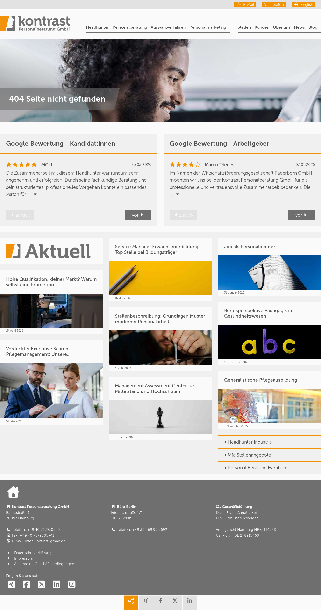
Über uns (281, 27)
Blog (312, 27)
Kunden (262, 27)
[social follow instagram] (71, 584)
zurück (20, 215)
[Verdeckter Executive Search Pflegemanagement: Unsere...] (51, 382)
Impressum (19, 558)
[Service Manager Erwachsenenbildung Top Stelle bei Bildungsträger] (160, 270)
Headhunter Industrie (245, 442)
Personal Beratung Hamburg (253, 468)
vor (138, 215)
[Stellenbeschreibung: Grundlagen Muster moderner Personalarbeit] (160, 339)
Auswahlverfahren (168, 27)
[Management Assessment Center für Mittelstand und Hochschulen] (160, 409)
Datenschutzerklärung (28, 553)
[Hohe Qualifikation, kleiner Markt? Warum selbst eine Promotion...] (51, 302)
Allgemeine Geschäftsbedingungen (40, 564)
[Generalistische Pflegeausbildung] (269, 400)
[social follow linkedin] (56, 584)
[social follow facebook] (26, 584)
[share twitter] (175, 603)
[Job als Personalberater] (269, 267)
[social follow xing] (11, 584)
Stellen (244, 27)
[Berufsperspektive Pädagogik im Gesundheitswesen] (269, 333)
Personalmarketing (207, 27)
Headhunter (97, 27)
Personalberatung (130, 27)
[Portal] (35, 24)
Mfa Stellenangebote (244, 455)
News (299, 27)
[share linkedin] (190, 603)
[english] (303, 4)
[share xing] (146, 603)
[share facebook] (160, 603)
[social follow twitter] (41, 584)
